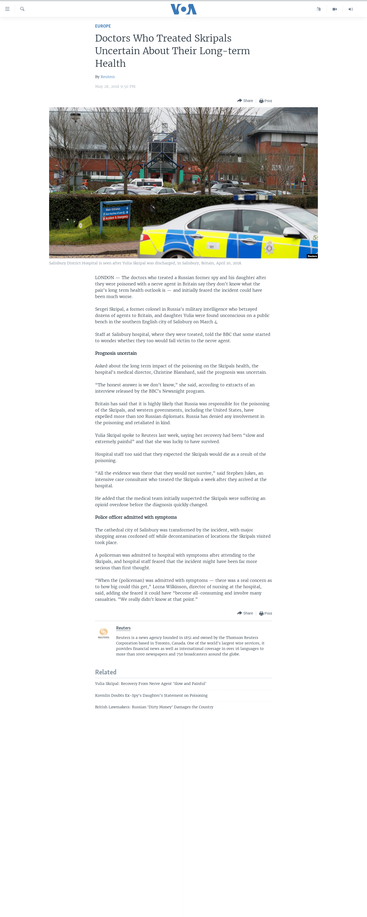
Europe (103, 26)
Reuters (108, 76)
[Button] (245, 101)
